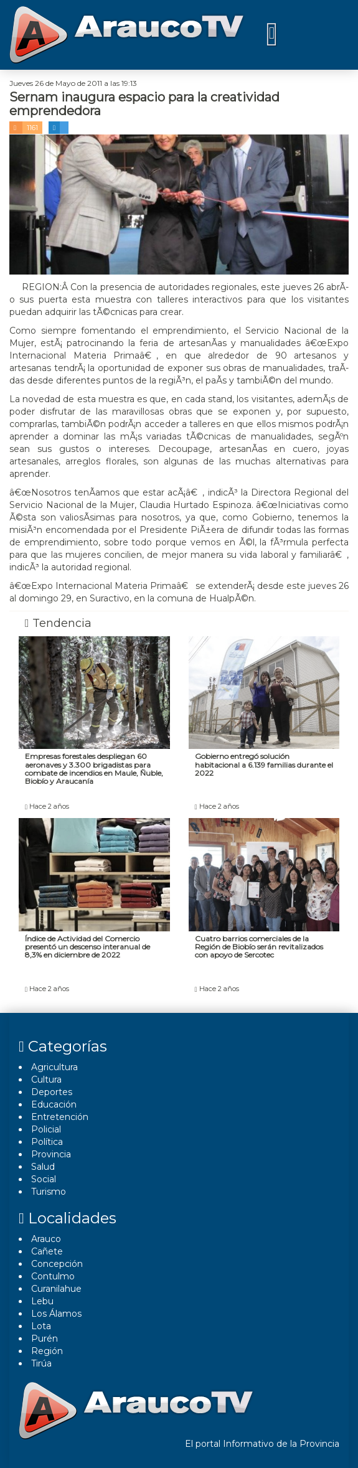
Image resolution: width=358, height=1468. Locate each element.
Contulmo (53, 1276)
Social (43, 1179)
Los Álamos (56, 1313)
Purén (44, 1338)
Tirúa (41, 1363)
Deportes (51, 1092)
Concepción (57, 1263)
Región (47, 1351)
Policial (46, 1129)
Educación (54, 1104)
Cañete (47, 1251)
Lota (41, 1326)
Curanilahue (56, 1288)
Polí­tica (47, 1141)
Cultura (46, 1079)
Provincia (51, 1154)
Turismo (48, 1191)
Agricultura (54, 1067)
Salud (43, 1166)
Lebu (42, 1301)
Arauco (46, 1239)
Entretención (59, 1116)
